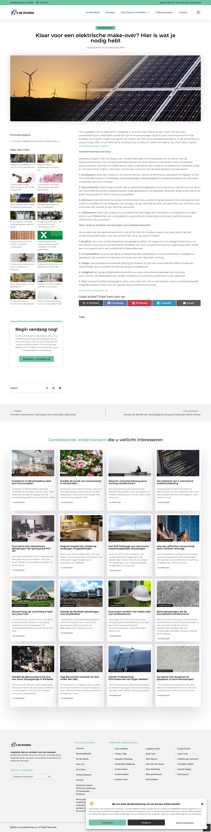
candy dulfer (183, 748)
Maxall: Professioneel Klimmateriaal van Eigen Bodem (128, 678)
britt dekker (152, 779)
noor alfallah (121, 748)
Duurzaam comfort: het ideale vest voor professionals (129, 612)
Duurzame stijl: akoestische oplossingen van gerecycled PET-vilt (31, 548)
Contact (183, 12)
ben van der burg (155, 764)
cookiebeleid (194, 814)
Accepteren (107, 822)
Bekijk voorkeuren (185, 822)
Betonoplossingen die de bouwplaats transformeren (173, 612)
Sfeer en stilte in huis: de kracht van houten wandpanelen (20, 244)
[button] (202, 804)
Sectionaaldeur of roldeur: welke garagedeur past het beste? (22, 224)
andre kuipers (122, 774)
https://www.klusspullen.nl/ (93, 290)
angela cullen (153, 748)
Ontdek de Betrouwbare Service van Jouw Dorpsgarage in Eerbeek (32, 678)
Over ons (80, 764)
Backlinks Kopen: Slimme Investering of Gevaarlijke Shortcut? (85, 789)
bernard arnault (154, 774)
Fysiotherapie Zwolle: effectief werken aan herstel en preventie (22, 187)
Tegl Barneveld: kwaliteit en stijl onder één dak (79, 678)
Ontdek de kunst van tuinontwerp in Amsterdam (80, 482)
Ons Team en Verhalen (135, 12)
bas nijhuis (151, 759)
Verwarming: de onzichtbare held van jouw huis (32, 612)
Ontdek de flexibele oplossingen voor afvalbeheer (79, 612)
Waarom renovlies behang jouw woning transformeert (127, 482)
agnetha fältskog (123, 759)
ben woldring (153, 769)
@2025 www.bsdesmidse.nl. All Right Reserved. (33, 827)
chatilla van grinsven (187, 759)
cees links (182, 754)
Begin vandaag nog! (36, 329)
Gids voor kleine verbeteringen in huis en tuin (48, 167)
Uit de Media (93, 12)
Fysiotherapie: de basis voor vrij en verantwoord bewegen (22, 266)
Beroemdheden (83, 753)
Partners (110, 12)
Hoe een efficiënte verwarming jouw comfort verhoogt (175, 547)
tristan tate (120, 754)
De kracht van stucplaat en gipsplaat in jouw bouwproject (175, 678)
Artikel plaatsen (164, 12)
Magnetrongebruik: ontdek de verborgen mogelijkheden (78, 547)
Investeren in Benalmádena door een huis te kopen (31, 482)
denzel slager (184, 769)
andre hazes (121, 769)
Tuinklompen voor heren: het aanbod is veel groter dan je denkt (49, 187)
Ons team (81, 769)
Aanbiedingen (105, 27)
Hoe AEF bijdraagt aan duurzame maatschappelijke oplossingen (128, 547)
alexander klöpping (124, 764)
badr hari (150, 754)
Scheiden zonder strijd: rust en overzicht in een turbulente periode (49, 224)
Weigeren (146, 822)
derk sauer (182, 774)
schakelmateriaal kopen (93, 146)
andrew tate (121, 779)
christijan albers (185, 764)
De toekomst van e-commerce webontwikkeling (175, 482)
